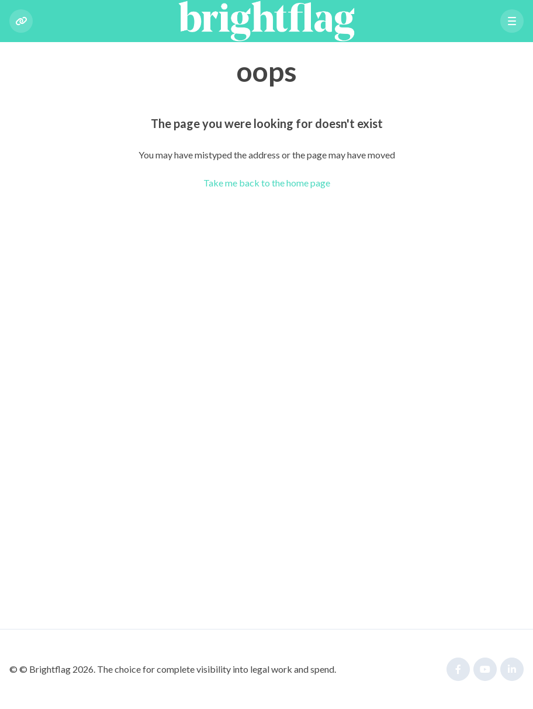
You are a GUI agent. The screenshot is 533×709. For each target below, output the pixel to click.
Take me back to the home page (266, 182)
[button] (512, 21)
